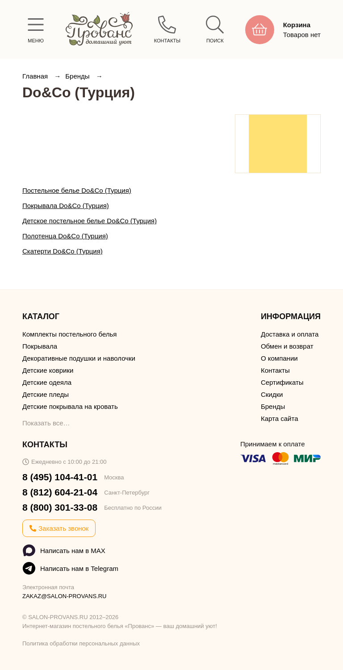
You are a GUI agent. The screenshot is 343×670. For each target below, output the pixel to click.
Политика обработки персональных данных (81, 643)
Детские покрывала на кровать (70, 406)
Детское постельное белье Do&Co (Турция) (89, 221)
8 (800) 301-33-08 (59, 507)
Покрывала (39, 346)
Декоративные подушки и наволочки (78, 358)
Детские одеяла (46, 382)
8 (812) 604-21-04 (59, 492)
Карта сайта (279, 418)
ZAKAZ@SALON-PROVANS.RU (64, 596)
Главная (36, 76)
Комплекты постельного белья (69, 334)
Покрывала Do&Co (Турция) (65, 205)
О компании (279, 358)
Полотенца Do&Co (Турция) (65, 236)
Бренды (78, 76)
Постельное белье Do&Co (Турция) (76, 190)
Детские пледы (45, 394)
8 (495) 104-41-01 (59, 477)
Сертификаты (282, 382)
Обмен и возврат (287, 346)
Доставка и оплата (289, 334)
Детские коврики (47, 370)
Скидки (272, 394)
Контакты (275, 370)
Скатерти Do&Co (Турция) (62, 251)
